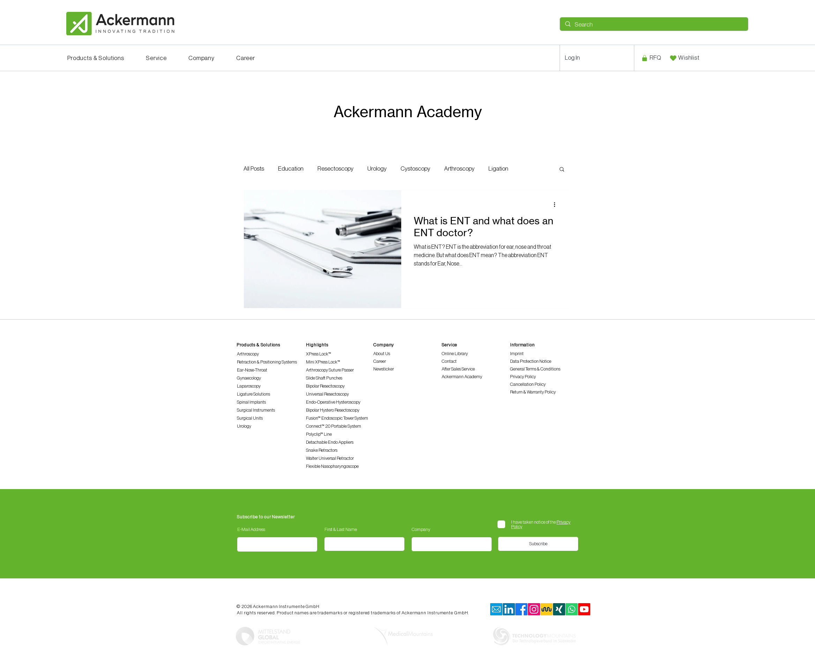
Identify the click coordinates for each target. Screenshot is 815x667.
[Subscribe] (538, 544)
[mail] (496, 609)
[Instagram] (534, 609)
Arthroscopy (459, 169)
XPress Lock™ (318, 354)
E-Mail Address (251, 529)
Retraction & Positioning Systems (267, 362)
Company (421, 529)
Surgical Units (250, 418)
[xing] (559, 609)
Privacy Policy (523, 376)
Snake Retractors (321, 450)
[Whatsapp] (572, 609)
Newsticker (383, 369)
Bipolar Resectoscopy (325, 386)
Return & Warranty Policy (533, 392)
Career (379, 361)
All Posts (254, 169)
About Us (381, 353)
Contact (449, 361)
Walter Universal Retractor (330, 458)
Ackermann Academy (462, 376)
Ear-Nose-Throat (252, 370)
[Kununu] (546, 609)
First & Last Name (340, 529)
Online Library (455, 353)
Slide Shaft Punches (324, 378)
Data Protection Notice (530, 361)
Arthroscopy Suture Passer (330, 370)
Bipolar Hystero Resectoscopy (332, 410)
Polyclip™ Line (319, 434)
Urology (377, 169)
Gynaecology (249, 378)
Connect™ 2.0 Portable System (333, 426)
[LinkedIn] (509, 609)
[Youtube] (584, 609)
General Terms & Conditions (535, 369)
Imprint (517, 353)
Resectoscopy (335, 169)
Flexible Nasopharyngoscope (332, 466)
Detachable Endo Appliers (329, 442)
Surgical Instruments (256, 410)
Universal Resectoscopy (327, 394)
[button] (96, 58)
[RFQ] (651, 58)
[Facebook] (521, 609)
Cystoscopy (415, 169)
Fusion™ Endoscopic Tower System (337, 418)
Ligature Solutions (253, 394)
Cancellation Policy (528, 384)
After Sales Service (458, 369)
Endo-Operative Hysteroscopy (333, 402)
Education (291, 169)
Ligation (498, 169)
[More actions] (557, 204)
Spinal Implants (251, 402)
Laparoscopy (249, 386)
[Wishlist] (684, 58)
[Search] (654, 24)
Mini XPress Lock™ (323, 362)
